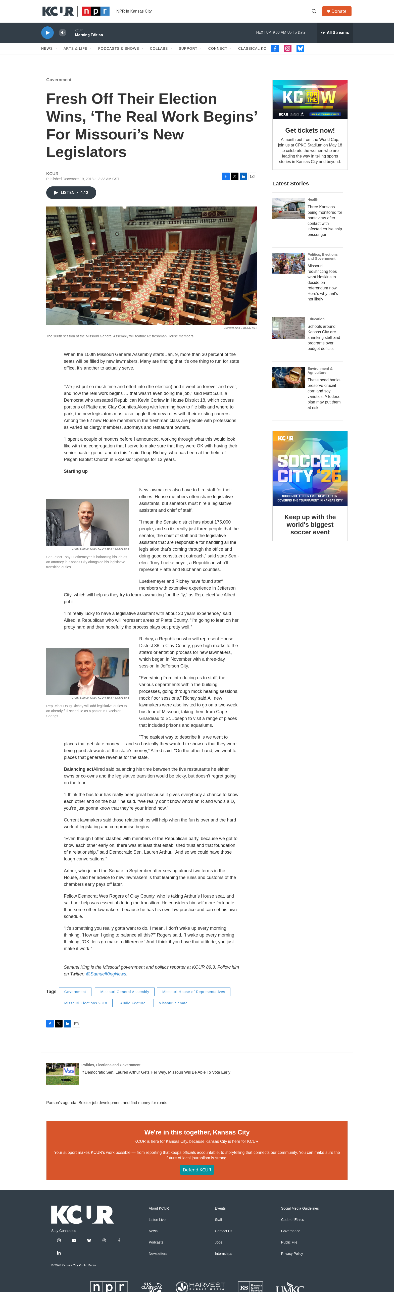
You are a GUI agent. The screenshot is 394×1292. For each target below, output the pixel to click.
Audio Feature (133, 1007)
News (47, 52)
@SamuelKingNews (106, 977)
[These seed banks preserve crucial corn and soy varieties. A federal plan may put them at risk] (288, 381)
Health (313, 203)
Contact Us (223, 1235)
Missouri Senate (173, 1007)
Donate (340, 13)
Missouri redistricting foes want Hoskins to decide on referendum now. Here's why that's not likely (323, 286)
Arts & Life (75, 52)
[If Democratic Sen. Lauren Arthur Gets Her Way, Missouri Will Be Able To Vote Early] (62, 1078)
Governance (290, 1235)
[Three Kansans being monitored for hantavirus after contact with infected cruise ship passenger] (288, 212)
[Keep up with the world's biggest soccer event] (310, 472)
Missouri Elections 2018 (85, 1007)
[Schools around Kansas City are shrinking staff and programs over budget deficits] (288, 332)
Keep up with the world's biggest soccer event (310, 528)
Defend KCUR (197, 1173)
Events (220, 1212)
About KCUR (159, 1212)
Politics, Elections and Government (323, 260)
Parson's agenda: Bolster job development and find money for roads (106, 1106)
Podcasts (156, 1246)
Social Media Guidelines (300, 1212)
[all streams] (335, 36)
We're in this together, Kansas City (197, 1136)
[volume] (62, 36)
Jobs (218, 1246)
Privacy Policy (292, 1257)
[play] (47, 36)
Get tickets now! (310, 134)
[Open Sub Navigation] (57, 52)
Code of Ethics (292, 1223)
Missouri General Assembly (124, 996)
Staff (218, 1223)
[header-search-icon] (315, 13)
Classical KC (252, 52)
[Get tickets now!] (310, 103)
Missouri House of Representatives (193, 996)
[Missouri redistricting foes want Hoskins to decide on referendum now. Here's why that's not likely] (288, 267)
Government (58, 83)
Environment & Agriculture (320, 374)
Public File (289, 1246)
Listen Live (157, 1223)
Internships (223, 1257)
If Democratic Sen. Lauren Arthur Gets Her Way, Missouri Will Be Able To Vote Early (155, 1076)
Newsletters (158, 1257)
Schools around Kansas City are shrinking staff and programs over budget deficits (324, 341)
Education (316, 323)
